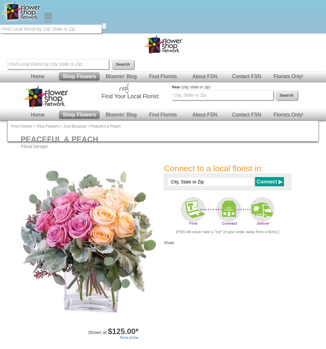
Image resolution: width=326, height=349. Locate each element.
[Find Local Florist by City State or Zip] (51, 29)
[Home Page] (22, 21)
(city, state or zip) (191, 87)
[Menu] (48, 21)
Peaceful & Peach (106, 126)
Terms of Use (129, 337)
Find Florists (163, 76)
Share (169, 243)
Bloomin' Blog (121, 76)
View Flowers (47, 126)
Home (38, 76)
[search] (104, 26)
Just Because (74, 126)
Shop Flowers (79, 76)
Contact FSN (246, 76)
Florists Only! (288, 76)
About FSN (204, 76)
